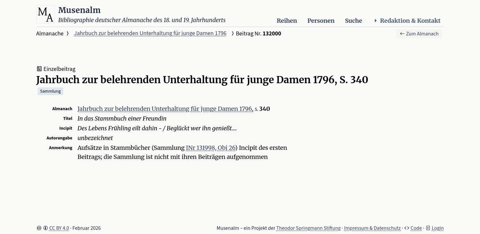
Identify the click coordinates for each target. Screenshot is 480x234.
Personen (321, 20)
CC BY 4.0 (59, 228)
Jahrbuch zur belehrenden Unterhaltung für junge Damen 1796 (150, 33)
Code (416, 228)
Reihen (287, 20)
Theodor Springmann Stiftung (308, 228)
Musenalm (79, 10)
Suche (353, 20)
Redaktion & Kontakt (407, 20)
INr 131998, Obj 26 (210, 147)
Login (438, 228)
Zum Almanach (419, 33)
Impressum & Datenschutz (372, 228)
